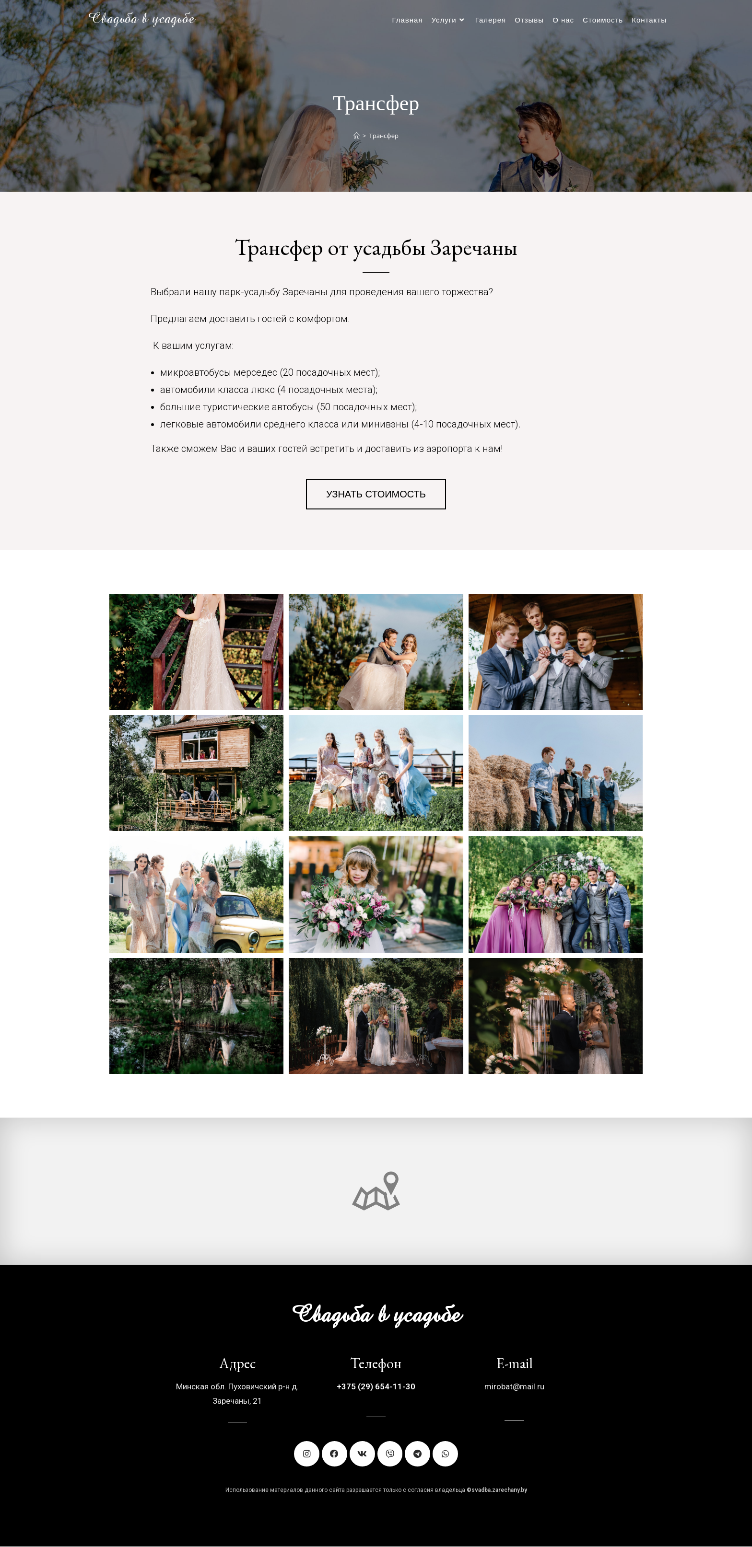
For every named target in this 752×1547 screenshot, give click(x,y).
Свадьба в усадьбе (141, 20)
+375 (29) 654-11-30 (376, 1386)
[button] (376, 494)
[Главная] (356, 135)
